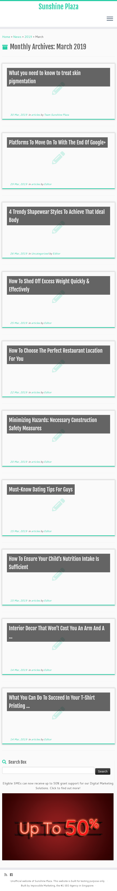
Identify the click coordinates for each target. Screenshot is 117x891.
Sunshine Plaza (59, 6)
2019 (28, 37)
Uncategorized (40, 253)
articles (36, 115)
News (17, 37)
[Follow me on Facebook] (13, 874)
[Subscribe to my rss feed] (7, 874)
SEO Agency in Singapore (79, 885)
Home (6, 37)
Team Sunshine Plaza (56, 115)
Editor (48, 184)
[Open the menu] (110, 19)
